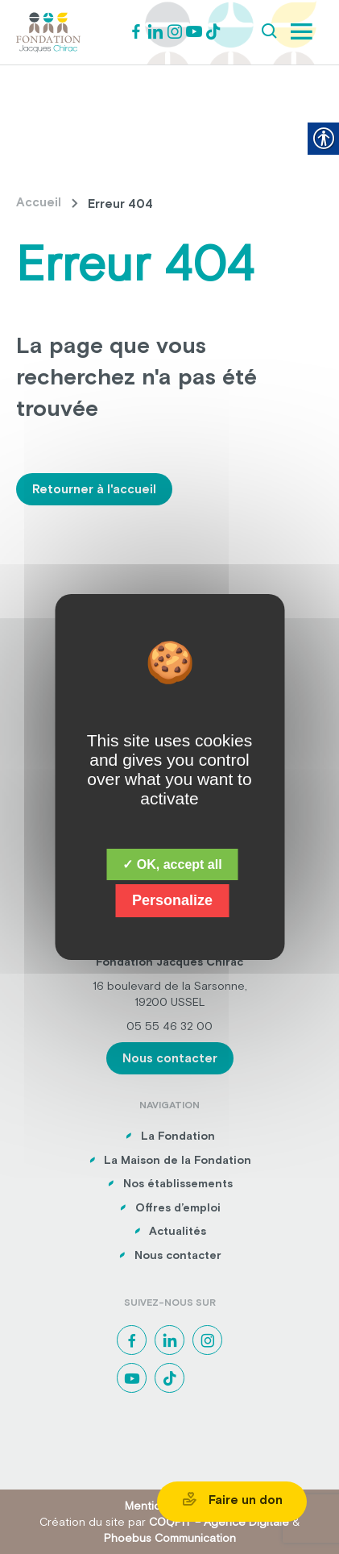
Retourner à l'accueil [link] (94, 489)
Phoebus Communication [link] (170, 1537)
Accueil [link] (38, 202)
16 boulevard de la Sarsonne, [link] (170, 985)
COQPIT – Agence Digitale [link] (219, 1521)
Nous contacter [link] (169, 1058)
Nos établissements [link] (178, 1183)
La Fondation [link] (178, 1135)
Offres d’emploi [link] (178, 1207)
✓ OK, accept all (171, 864)
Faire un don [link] (232, 1499)
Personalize (172, 900)
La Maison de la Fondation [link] (177, 1159)
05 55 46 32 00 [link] (169, 1026)
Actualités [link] (177, 1230)
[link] (48, 30)
